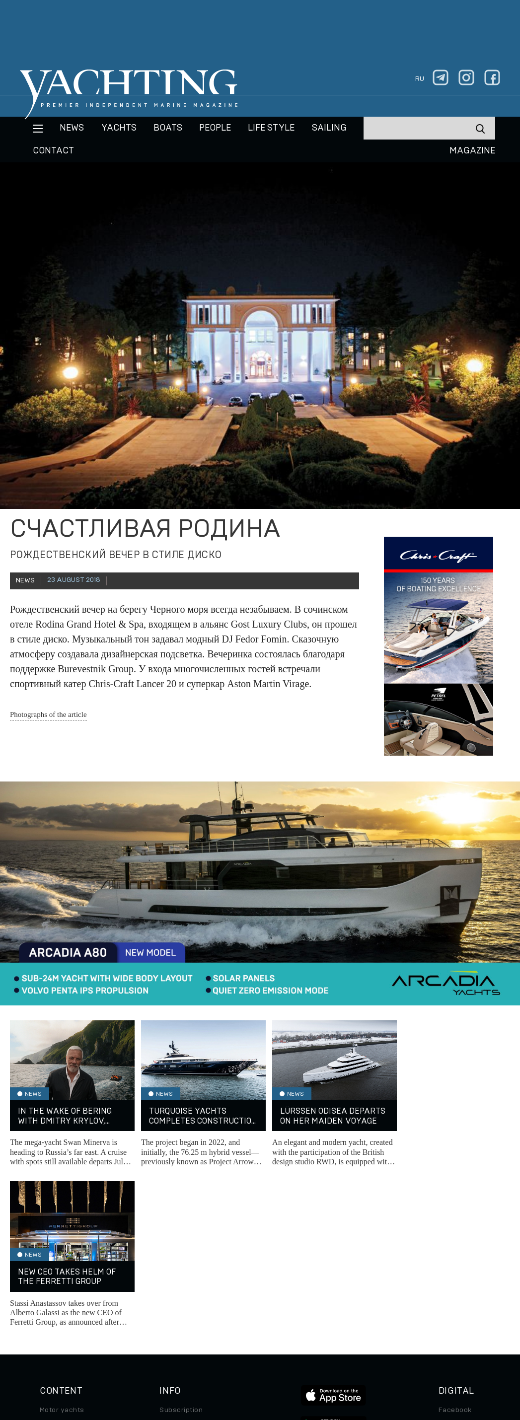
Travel (50, 1290)
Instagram (455, 1263)
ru (419, 78)
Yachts (119, 128)
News (72, 128)
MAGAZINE (472, 150)
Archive (172, 1263)
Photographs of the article (48, 714)
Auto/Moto (58, 1318)
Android (452, 1304)
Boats (50, 1277)
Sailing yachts (64, 1263)
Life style (271, 128)
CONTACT (53, 150)
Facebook (455, 1249)
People (215, 128)
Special (52, 1304)
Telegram (454, 1277)
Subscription (181, 1249)
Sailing (329, 128)
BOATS (167, 128)
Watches (55, 1332)
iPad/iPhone (459, 1290)
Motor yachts (62, 1249)
